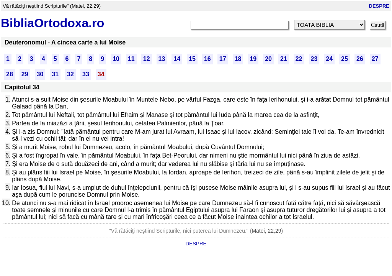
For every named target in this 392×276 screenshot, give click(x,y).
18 (238, 59)
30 (40, 74)
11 (131, 59)
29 (24, 74)
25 (344, 59)
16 (207, 59)
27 (375, 59)
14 (176, 59)
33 (85, 74)
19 (253, 59)
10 (116, 59)
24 (329, 59)
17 (222, 59)
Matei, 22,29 (266, 231)
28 (9, 74)
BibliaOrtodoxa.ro (52, 23)
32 (70, 74)
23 (314, 59)
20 (268, 59)
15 (192, 59)
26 (359, 59)
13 (161, 59)
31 (55, 74)
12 (146, 59)
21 (283, 59)
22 (299, 59)
